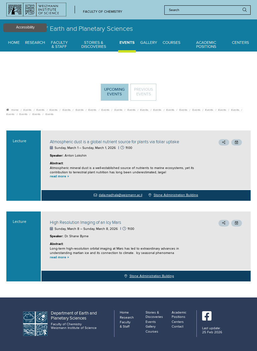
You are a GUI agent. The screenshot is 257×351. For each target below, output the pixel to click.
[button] (123, 176)
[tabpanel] (128, 205)
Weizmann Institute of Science (74, 328)
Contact (177, 327)
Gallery (148, 42)
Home (14, 42)
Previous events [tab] (143, 92)
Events (127, 42)
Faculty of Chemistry (102, 12)
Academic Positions (206, 45)
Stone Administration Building (176, 195)
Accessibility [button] (25, 27)
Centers (240, 42)
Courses (171, 42)
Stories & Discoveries (93, 45)
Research (35, 42)
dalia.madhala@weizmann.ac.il (120, 195)
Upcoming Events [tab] (116, 93)
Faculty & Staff (59, 45)
